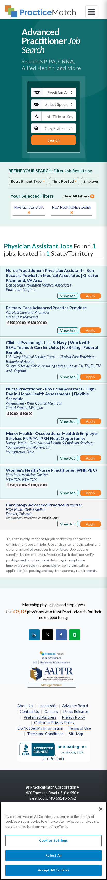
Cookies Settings (53, 843)
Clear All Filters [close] (78, 196)
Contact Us (29, 711)
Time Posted (63, 181)
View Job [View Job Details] (67, 296)
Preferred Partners (40, 717)
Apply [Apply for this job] (90, 296)
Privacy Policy (73, 717)
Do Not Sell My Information (40, 728)
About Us (25, 706)
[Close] (100, 811)
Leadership (48, 706)
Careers (51, 711)
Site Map (76, 734)
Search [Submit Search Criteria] (54, 140)
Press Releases (76, 711)
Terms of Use (80, 728)
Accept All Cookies (53, 873)
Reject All (53, 858)
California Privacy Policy (54, 722)
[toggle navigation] (91, 11)
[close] (29, 210)
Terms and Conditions (45, 734)
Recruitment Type (26, 181)
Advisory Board (75, 706)
